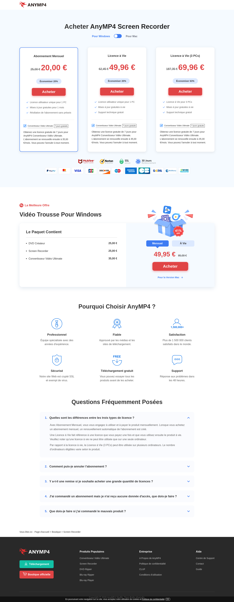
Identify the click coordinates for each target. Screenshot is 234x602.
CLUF (142, 569)
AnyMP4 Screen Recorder (130, 26)
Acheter (48, 92)
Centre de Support (205, 558)
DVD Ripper (86, 569)
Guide (199, 569)
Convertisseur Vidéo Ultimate (94, 558)
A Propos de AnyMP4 (150, 558)
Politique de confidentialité (152, 563)
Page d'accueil (41, 532)
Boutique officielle (36, 574)
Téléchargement (36, 564)
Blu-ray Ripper (87, 574)
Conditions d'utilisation (150, 574)
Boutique (56, 532)
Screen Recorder (88, 563)
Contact (200, 563)
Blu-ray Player (87, 580)
